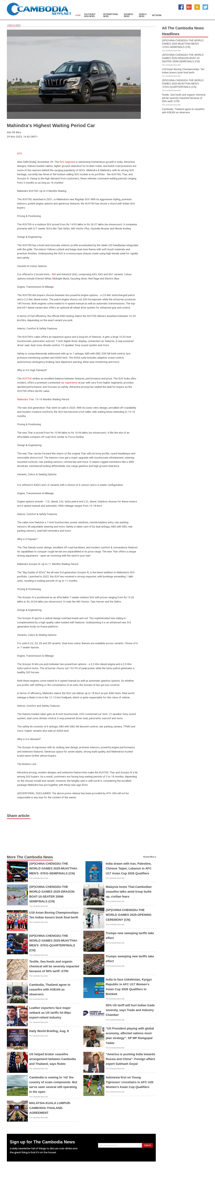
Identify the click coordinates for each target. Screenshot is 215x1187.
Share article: (18, 816)
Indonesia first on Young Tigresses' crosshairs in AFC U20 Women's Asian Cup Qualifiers (129, 1082)
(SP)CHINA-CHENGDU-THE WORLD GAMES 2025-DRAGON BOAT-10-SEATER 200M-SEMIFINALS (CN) (182, 58)
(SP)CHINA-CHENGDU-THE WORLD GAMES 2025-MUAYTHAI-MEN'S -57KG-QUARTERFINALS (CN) (182, 83)
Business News (128, 15)
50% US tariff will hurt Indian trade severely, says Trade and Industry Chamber (130, 1010)
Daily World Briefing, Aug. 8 (49, 1031)
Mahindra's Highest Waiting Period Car (51, 125)
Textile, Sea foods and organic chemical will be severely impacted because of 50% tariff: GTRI (54, 966)
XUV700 (27, 378)
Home (78, 15)
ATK (19, 153)
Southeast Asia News (90, 15)
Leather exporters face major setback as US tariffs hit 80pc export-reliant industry (50, 1012)
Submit (147, 1145)
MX (54, 274)
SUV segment (67, 161)
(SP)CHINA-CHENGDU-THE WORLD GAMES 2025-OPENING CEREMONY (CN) (129, 914)
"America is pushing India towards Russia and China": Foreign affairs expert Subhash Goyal (130, 1059)
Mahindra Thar (25, 399)
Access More (149, 857)
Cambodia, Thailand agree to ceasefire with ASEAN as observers (49, 989)
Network (157, 15)
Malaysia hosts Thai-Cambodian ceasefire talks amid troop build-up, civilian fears (129, 891)
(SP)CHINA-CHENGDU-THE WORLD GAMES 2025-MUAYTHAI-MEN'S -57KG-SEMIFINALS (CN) (53, 868)
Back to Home (14, 25)
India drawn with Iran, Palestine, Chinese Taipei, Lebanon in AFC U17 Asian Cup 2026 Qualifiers (129, 868)
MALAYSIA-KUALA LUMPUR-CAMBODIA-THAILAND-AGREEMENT (50, 1107)
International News (110, 15)
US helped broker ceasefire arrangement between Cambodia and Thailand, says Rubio (52, 1059)
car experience (69, 382)
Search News (143, 15)
